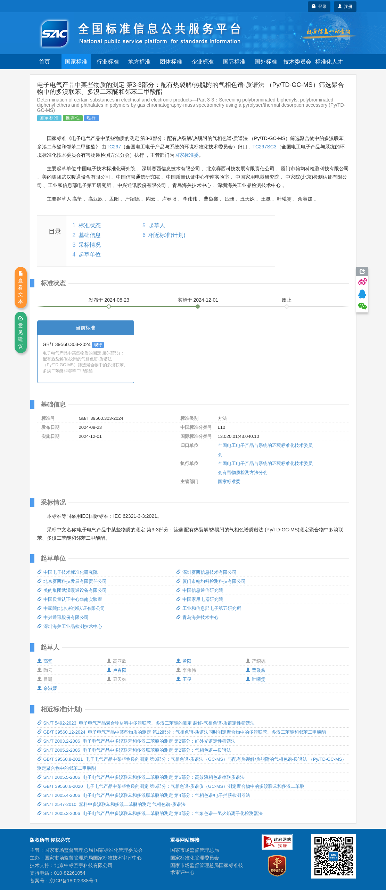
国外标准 (266, 62)
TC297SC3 (264, 146)
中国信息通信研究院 (199, 590)
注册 (345, 6)
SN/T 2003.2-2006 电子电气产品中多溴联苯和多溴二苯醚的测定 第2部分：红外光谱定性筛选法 (136, 741)
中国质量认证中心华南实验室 (69, 599)
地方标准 (139, 62)
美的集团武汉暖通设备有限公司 (72, 590)
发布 (109, 300)
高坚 (44, 661)
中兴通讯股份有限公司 (63, 617)
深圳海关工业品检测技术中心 (69, 626)
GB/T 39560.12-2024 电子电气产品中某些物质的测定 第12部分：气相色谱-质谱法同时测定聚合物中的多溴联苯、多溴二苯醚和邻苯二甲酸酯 (181, 732)
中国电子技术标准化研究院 (67, 572)
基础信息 (90, 235)
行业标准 (108, 62)
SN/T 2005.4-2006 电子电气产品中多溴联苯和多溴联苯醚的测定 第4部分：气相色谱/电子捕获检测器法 (144, 795)
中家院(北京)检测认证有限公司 (71, 608)
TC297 (113, 146)
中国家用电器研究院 (199, 599)
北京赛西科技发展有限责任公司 (72, 581)
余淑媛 (47, 688)
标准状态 (90, 225)
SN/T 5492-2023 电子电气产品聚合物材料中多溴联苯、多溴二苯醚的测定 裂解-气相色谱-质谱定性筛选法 (146, 723)
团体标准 (171, 62)
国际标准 (234, 62)
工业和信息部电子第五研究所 (208, 608)
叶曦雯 (255, 679)
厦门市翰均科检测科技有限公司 (211, 581)
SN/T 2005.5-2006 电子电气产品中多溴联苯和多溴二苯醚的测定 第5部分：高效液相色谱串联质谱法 (141, 777)
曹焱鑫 (255, 670)
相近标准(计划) (167, 235)
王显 (183, 679)
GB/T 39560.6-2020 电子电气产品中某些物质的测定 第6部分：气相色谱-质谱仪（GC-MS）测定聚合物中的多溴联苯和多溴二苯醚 (171, 786)
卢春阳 (116, 670)
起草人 (156, 225)
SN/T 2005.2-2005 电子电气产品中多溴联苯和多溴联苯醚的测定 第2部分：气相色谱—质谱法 (134, 750)
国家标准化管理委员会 (194, 857)
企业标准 (202, 62)
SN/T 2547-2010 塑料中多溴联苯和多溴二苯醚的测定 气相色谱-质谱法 (111, 804)
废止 (286, 300)
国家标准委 (186, 155)
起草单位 (90, 255)
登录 (319, 6)
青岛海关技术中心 (197, 617)
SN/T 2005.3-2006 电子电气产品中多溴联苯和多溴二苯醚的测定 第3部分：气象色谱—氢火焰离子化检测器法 (150, 813)
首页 (44, 62)
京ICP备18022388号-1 (73, 880)
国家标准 (76, 62)
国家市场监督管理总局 (194, 850)
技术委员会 (297, 62)
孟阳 (183, 661)
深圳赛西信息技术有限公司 (206, 572)
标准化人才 (329, 62)
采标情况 (90, 245)
